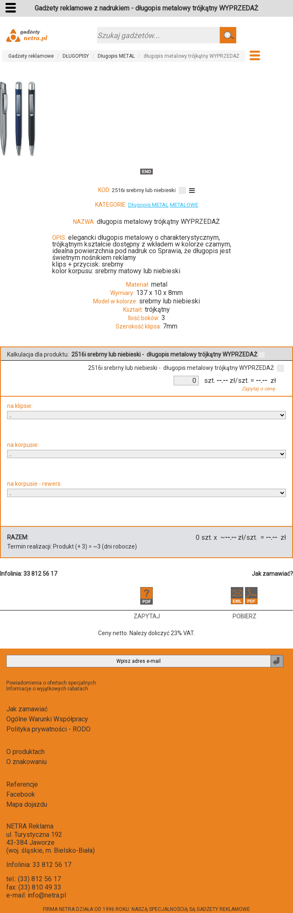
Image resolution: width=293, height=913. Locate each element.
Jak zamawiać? (272, 573)
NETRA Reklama (29, 826)
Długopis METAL (116, 56)
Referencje (22, 784)
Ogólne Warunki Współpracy (47, 719)
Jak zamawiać (27, 709)
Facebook (20, 794)
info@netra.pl (47, 895)
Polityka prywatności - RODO (48, 729)
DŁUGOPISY (76, 56)
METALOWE (184, 205)
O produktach (25, 752)
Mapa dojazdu (26, 804)
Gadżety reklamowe (31, 56)
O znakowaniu (26, 762)
